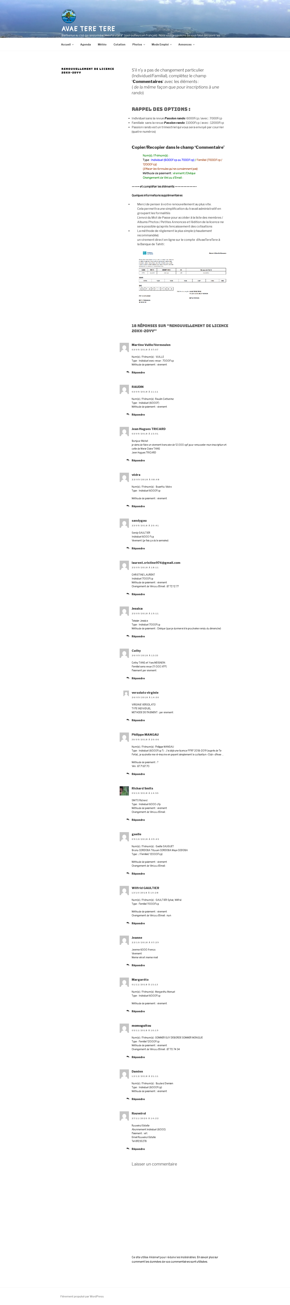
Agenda (85, 44)
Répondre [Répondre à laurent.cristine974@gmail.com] (138, 594)
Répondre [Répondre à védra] (138, 506)
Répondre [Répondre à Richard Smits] (138, 819)
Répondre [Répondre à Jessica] (138, 636)
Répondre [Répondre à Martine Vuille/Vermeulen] (138, 372)
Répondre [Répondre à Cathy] (138, 678)
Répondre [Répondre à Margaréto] (138, 1011)
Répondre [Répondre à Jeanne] (138, 965)
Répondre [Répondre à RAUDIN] (138, 414)
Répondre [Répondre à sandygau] (138, 548)
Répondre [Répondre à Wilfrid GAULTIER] (138, 923)
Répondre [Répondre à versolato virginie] (138, 720)
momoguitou (141, 1025)
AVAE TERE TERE (88, 29)
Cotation (119, 44)
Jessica (137, 608)
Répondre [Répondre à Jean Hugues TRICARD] (138, 460)
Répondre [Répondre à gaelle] (138, 873)
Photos (139, 44)
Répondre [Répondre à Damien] (138, 1099)
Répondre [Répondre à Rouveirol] (138, 1149)
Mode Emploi (162, 44)
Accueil (67, 44)
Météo (102, 44)
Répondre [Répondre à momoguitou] (138, 1057)
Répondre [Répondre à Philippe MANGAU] (138, 774)
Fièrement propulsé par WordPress (82, 1296)
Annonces (186, 44)
